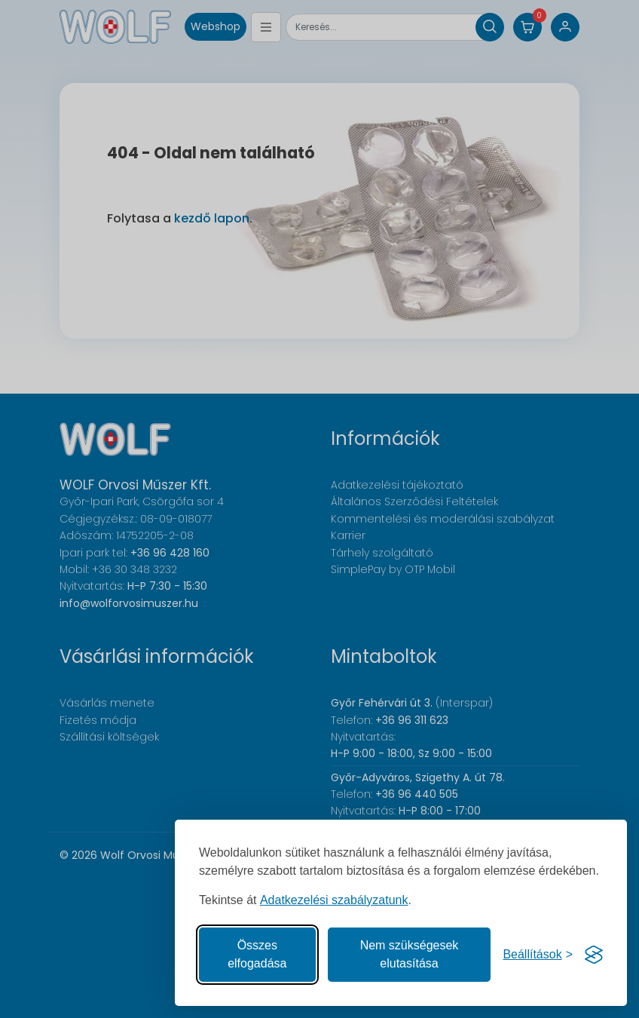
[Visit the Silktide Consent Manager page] (594, 955)
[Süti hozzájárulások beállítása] (538, 955)
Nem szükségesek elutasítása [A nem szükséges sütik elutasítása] (409, 954)
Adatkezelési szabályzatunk (334, 900)
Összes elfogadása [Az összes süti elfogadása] (257, 954)
